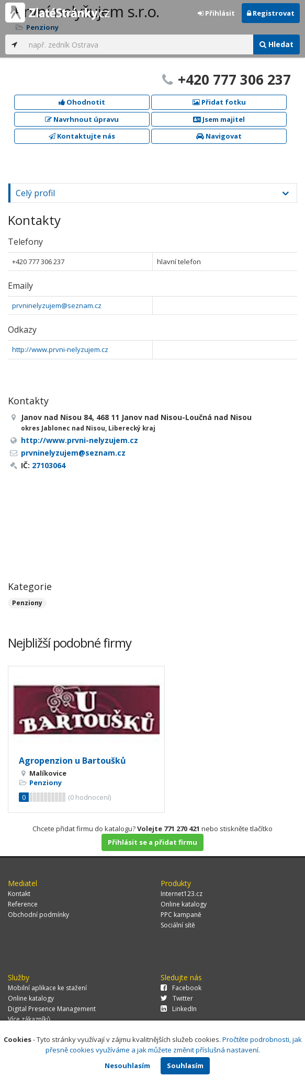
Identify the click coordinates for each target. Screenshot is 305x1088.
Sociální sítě (178, 925)
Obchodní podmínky (38, 914)
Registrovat (271, 13)
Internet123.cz (181, 893)
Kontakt (19, 893)
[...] (138, 44)
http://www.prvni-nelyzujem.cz (60, 349)
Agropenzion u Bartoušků (72, 760)
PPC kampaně (181, 914)
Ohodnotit (82, 102)
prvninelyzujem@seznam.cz (56, 305)
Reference (23, 904)
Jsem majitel (219, 119)
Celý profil (35, 193)
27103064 (48, 465)
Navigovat (219, 136)
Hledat (276, 44)
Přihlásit (216, 13)
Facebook (181, 987)
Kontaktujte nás (82, 136)
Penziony (27, 602)
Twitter (177, 998)
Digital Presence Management (52, 1008)
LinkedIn (179, 1008)
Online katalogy (184, 904)
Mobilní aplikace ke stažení (47, 987)
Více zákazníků (29, 1019)
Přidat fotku (219, 102)
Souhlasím (185, 1065)
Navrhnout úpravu (82, 119)
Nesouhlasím (127, 1065)
